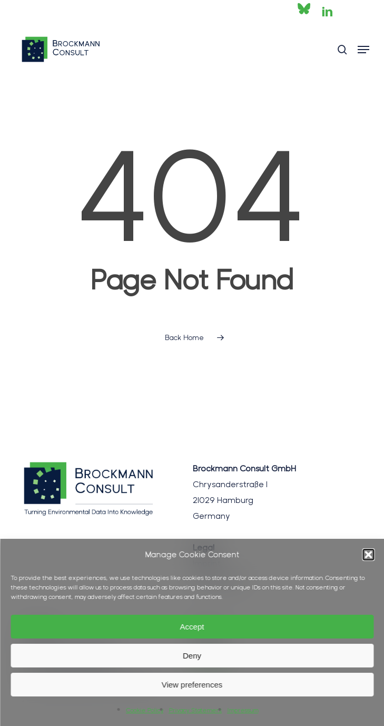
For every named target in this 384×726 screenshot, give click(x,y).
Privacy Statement (195, 710)
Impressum (242, 710)
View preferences (192, 684)
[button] (368, 554)
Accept (192, 626)
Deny (192, 655)
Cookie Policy (144, 710)
